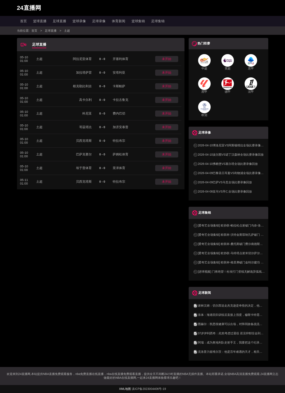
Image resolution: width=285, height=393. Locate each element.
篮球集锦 (138, 21)
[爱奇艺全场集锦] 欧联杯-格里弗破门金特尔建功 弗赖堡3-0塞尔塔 (237, 262)
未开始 (166, 59)
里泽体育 (119, 168)
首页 (23, 21)
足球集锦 (158, 21)
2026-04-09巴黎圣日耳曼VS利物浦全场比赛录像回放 (230, 173)
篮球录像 (79, 21)
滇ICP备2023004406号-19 (149, 388)
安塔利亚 (119, 72)
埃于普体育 (84, 168)
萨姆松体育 (120, 154)
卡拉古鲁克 (120, 100)
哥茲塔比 (85, 127)
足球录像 (99, 21)
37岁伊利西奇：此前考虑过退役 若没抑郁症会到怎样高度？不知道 (238, 333)
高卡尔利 (85, 100)
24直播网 (29, 8)
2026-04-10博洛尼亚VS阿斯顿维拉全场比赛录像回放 (230, 145)
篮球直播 (39, 21)
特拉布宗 (119, 140)
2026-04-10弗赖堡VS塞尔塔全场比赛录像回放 (225, 163)
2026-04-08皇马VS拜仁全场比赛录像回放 (222, 191)
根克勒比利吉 (82, 86)
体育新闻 (118, 21)
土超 (67, 30)
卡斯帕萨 (119, 86)
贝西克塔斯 (84, 140)
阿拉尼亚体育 (82, 59)
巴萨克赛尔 (84, 154)
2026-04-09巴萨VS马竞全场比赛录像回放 (222, 182)
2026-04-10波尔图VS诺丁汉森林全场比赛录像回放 (228, 154)
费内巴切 (119, 113)
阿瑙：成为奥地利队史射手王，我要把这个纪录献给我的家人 (235, 342)
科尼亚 (87, 113)
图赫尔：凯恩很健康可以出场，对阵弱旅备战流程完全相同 (233, 324)
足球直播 (59, 21)
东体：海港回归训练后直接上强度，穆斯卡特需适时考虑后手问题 (238, 314)
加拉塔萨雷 (84, 72)
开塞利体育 (120, 59)
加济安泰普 (120, 127)
